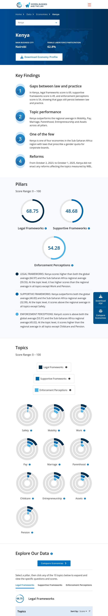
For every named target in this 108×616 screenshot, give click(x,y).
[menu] (89, 4)
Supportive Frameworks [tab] (50, 585)
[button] (38, 23)
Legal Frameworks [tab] (25, 585)
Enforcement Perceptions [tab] (79, 585)
